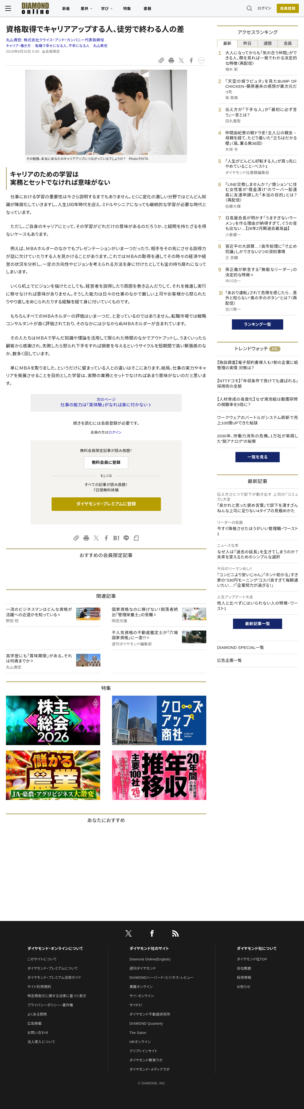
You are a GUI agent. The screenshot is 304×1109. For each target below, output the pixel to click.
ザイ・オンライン (142, 996)
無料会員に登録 (106, 462)
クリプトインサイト (144, 1051)
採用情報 (244, 978)
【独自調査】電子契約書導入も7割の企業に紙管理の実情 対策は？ (257, 365)
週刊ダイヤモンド (143, 968)
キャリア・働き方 (18, 46)
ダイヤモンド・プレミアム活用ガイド (54, 978)
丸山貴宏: (55, 40)
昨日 (247, 43)
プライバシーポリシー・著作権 (50, 1005)
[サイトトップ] (31, 9)
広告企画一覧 (229, 660)
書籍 (148, 10)
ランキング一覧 (257, 324)
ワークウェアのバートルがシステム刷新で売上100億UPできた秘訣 (257, 420)
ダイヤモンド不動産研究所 (150, 1014)
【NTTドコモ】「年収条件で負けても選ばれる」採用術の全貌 (257, 383)
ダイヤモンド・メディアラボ (150, 1069)
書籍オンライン (141, 987)
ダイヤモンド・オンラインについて (55, 948)
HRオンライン (140, 1042)
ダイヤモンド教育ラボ (146, 1060)
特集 (128, 10)
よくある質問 (37, 1014)
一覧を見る (258, 457)
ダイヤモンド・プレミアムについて (52, 968)
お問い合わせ (37, 1033)
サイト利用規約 (39, 987)
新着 (67, 10)
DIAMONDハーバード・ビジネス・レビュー (162, 978)
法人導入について (41, 1042)
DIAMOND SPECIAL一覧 (240, 647)
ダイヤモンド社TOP (252, 959)
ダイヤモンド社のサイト (149, 948)
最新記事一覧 (257, 623)
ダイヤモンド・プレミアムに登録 (106, 504)
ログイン (264, 9)
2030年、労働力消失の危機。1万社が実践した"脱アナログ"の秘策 (257, 439)
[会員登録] (287, 9)
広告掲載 (34, 1023)
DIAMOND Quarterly (146, 1023)
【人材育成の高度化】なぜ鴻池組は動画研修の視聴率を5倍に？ (257, 402)
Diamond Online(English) (150, 959)
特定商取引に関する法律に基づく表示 (56, 996)
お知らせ (243, 987)
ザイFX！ (136, 1005)
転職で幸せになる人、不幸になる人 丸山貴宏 (71, 46)
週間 (268, 43)
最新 (227, 43)
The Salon (138, 1033)
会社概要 (244, 968)
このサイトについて (42, 959)
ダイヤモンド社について (256, 948)
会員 (288, 43)
